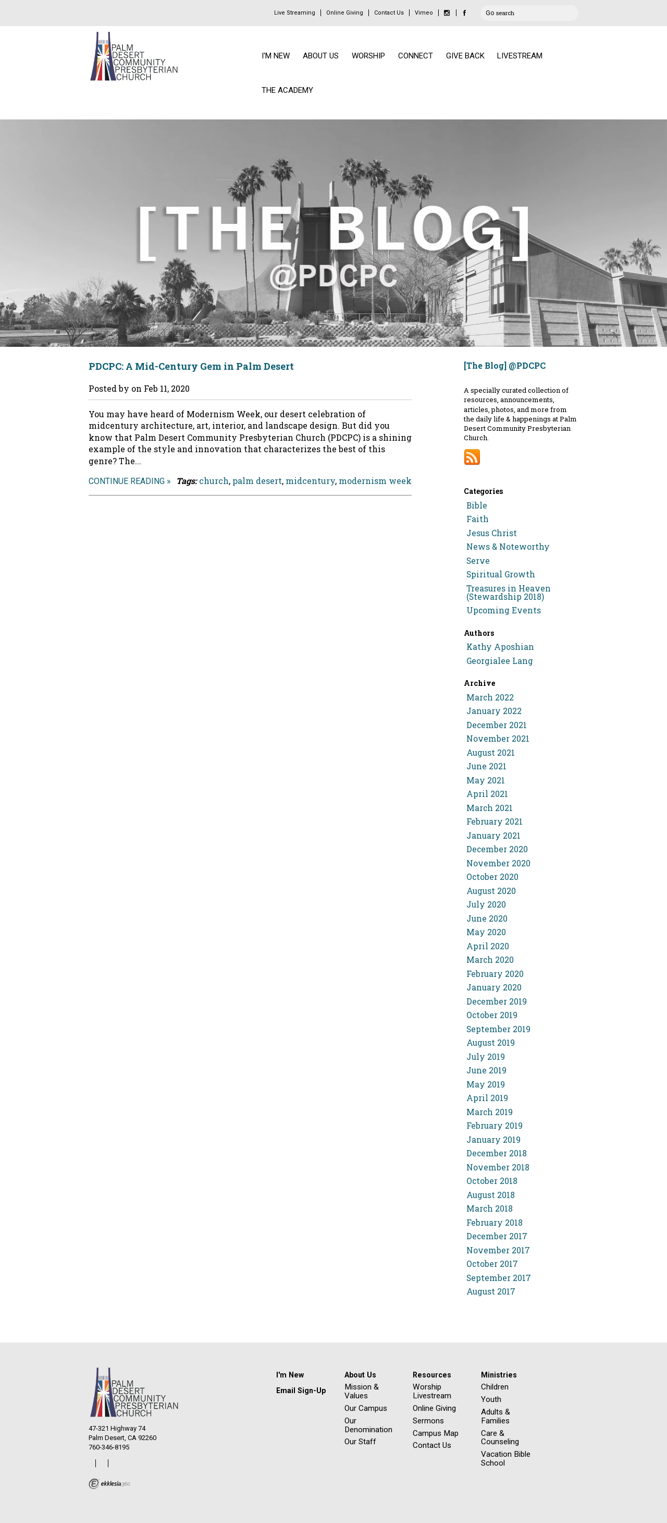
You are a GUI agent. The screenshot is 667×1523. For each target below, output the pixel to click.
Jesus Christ (491, 533)
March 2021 (489, 808)
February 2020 (495, 974)
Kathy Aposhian (500, 647)
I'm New (290, 1375)
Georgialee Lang (499, 661)
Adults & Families (495, 1416)
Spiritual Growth (500, 574)
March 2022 (490, 697)
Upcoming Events (503, 610)
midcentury (310, 480)
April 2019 (487, 1098)
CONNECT (415, 56)
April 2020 (487, 946)
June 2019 (486, 1070)
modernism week (375, 480)
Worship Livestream (432, 1391)
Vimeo (424, 12)
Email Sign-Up (301, 1390)
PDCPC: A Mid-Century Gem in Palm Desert (191, 366)
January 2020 (494, 987)
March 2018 (489, 1208)
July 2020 (486, 904)
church (214, 480)
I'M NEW (276, 56)
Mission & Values (361, 1391)
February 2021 (494, 821)
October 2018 (491, 1181)
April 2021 (487, 794)
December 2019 (496, 1001)
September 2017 (498, 1278)
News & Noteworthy (508, 546)
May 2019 (485, 1084)
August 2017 (490, 1291)
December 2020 (497, 849)
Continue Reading (127, 481)
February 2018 (494, 1222)
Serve (478, 560)
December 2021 (496, 725)
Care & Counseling (500, 1438)
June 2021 (486, 766)
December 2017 (496, 1236)
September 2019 (498, 1029)
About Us (360, 1375)
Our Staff (360, 1441)
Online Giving (344, 12)
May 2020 (486, 932)
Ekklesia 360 (109, 1484)
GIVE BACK (465, 56)
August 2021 (490, 752)
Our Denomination (368, 1425)
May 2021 (485, 780)
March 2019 (489, 1112)
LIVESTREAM (519, 56)
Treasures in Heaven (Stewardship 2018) (508, 592)
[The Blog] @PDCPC (505, 365)
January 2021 (493, 835)
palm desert (257, 480)
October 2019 (491, 1015)
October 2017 (492, 1264)
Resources (432, 1375)
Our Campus (365, 1408)
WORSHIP (368, 56)
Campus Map (436, 1433)
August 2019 (490, 1042)
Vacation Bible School (505, 1458)
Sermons (428, 1420)
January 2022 (494, 711)
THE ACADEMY (287, 90)
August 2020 (491, 891)
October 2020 (492, 877)
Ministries (499, 1375)
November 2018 (497, 1167)
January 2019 (493, 1139)
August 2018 (490, 1195)
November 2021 (497, 738)
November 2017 (498, 1250)
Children (495, 1387)
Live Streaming (294, 12)
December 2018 (496, 1153)
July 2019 (485, 1056)
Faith (477, 519)
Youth (491, 1399)
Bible (476, 505)
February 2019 (494, 1125)
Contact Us (389, 12)
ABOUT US (321, 56)
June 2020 (487, 918)
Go (490, 11)
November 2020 (498, 863)
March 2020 (490, 959)
